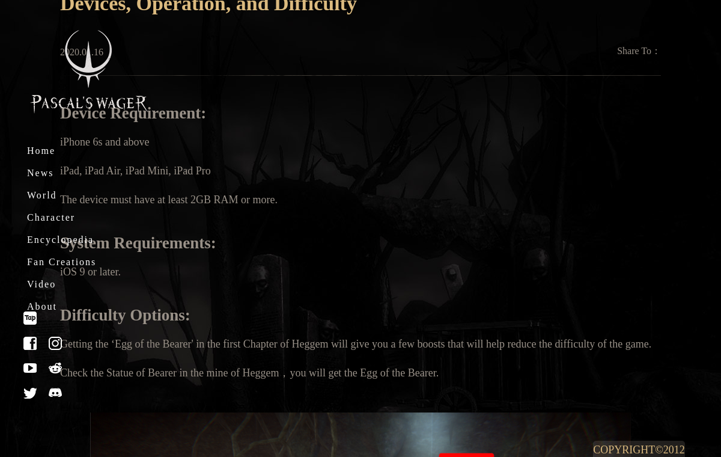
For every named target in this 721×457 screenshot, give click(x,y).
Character (51, 217)
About (42, 306)
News (40, 173)
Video (41, 284)
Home (41, 151)
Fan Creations (61, 262)
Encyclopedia (60, 240)
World (42, 195)
